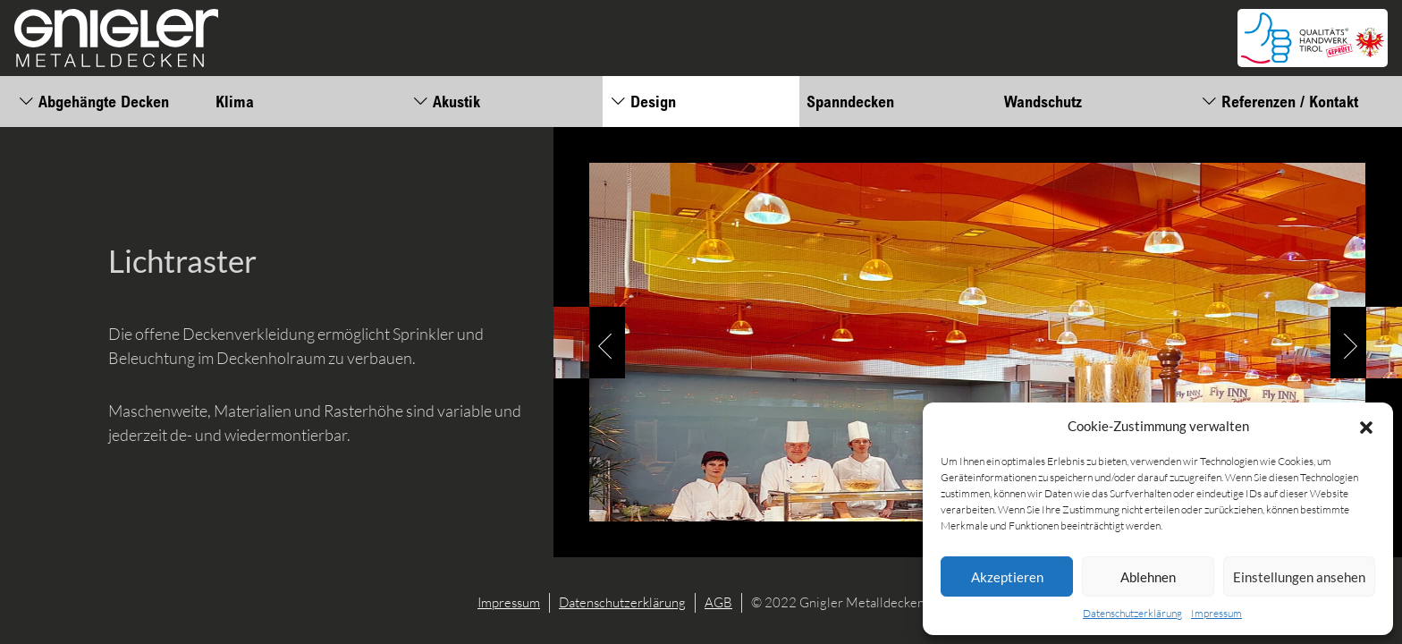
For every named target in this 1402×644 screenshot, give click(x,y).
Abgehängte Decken (93, 101)
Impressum (1216, 613)
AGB (718, 602)
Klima (234, 101)
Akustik (446, 101)
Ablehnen (1148, 577)
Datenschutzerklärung (1132, 613)
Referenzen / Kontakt (1279, 101)
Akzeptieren (1007, 577)
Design (643, 101)
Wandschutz (1043, 101)
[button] (1366, 426)
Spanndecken (850, 101)
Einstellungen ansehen (1299, 577)
